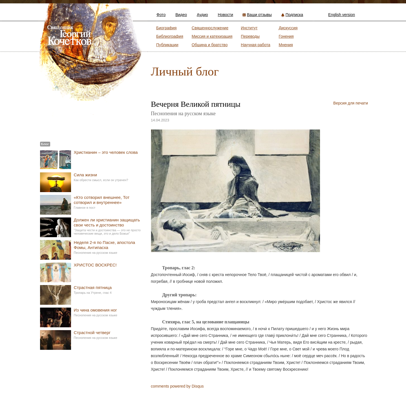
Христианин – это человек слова (106, 152)
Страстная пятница (93, 287)
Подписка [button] (294, 14)
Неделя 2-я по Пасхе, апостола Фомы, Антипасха (104, 245)
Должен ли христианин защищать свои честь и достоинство (107, 222)
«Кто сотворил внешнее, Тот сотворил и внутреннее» (101, 200)
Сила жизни (85, 174)
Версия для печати (350, 103)
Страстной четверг (92, 332)
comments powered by (177, 386)
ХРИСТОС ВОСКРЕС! (95, 265)
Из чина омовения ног (95, 310)
